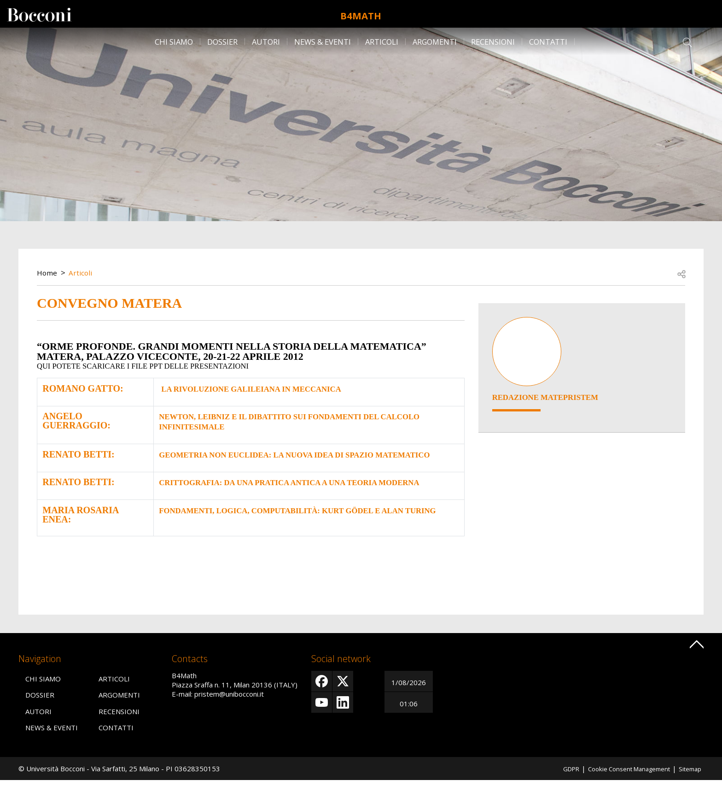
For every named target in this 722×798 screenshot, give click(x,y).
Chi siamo (174, 41)
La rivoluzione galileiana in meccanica (261, 388)
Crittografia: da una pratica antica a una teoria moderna (282, 492)
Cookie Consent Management (620, 786)
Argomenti (435, 41)
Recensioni (493, 41)
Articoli (381, 41)
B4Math (361, 13)
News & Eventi (322, 41)
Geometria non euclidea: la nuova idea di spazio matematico (280, 456)
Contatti (548, 41)
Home (48, 272)
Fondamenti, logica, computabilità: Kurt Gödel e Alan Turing (298, 528)
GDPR (555, 786)
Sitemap (688, 786)
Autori (266, 41)
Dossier (222, 41)
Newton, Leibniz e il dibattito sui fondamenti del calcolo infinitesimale (283, 419)
